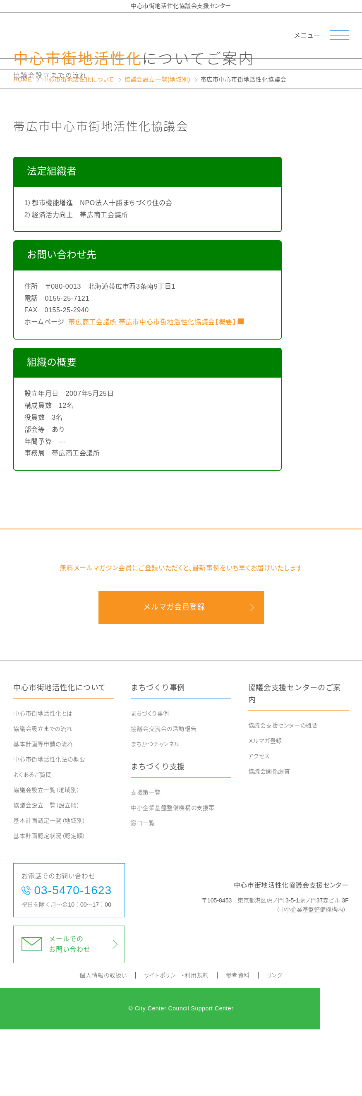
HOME (22, 146)
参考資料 (238, 1042)
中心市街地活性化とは (43, 780)
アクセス (259, 822)
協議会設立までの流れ (42, 795)
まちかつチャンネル (155, 810)
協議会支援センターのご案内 (294, 760)
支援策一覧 (146, 859)
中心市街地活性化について (78, 146)
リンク (275, 1042)
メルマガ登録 (265, 807)
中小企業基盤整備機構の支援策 (173, 874)
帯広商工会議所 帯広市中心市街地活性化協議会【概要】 (151, 388)
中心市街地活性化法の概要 (49, 826)
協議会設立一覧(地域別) (157, 146)
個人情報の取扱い (103, 1042)
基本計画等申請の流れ (43, 810)
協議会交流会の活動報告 (164, 795)
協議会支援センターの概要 (283, 792)
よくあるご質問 (32, 841)
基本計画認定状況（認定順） (49, 902)
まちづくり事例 (158, 754)
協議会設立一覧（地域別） (46, 856)
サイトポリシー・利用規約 (176, 1042)
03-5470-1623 (73, 956)
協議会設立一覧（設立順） (46, 872)
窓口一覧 (143, 889)
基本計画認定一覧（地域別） (49, 887)
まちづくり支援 (158, 833)
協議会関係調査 (269, 838)
